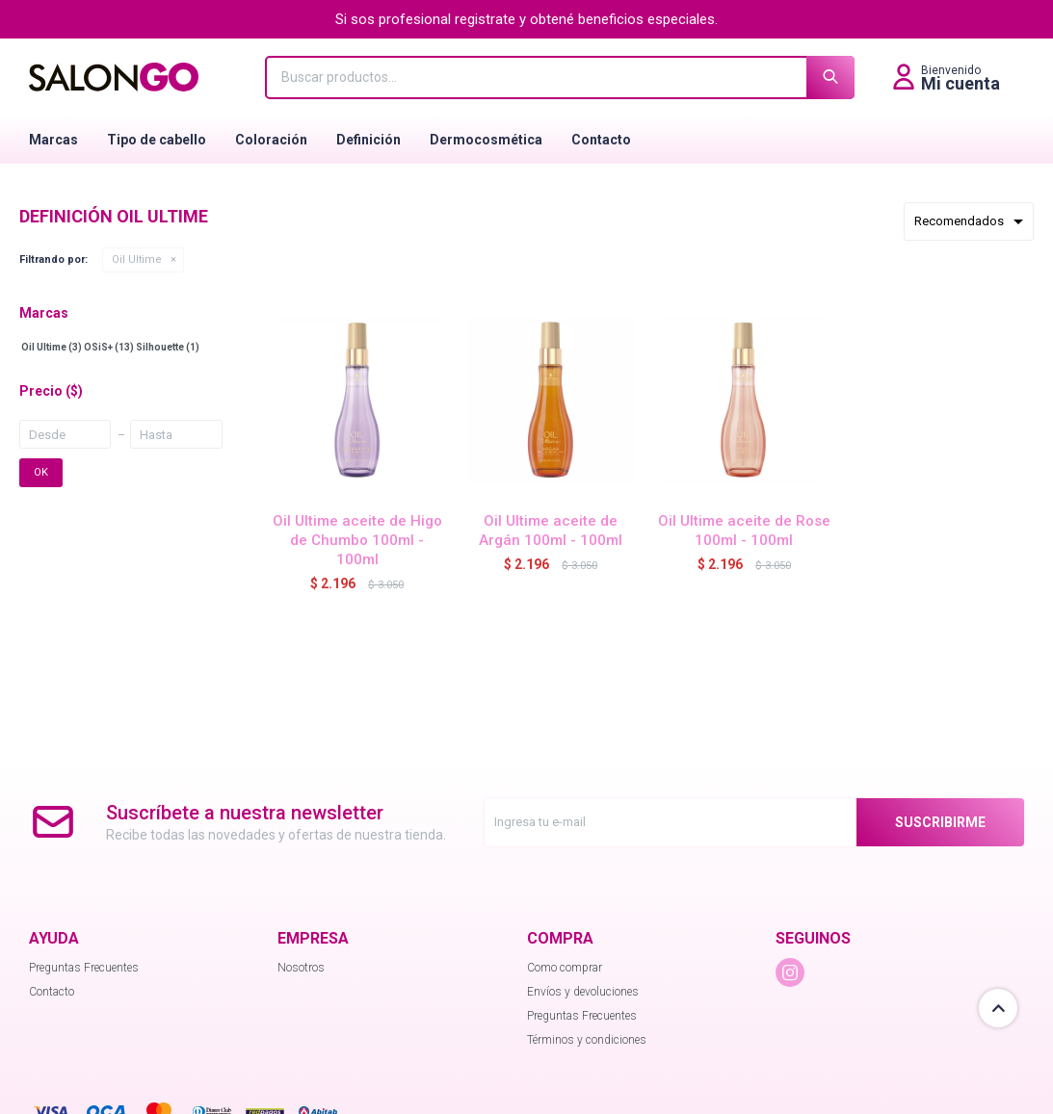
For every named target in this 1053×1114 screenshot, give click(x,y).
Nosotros (301, 967)
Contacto (601, 139)
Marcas (53, 139)
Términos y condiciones (586, 1040)
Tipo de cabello (156, 139)
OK (41, 472)
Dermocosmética (486, 139)
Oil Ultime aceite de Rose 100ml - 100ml (744, 530)
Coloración (271, 139)
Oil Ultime (137, 259)
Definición (368, 139)
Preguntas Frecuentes (84, 967)
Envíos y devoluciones (583, 991)
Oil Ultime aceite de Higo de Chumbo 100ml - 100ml (357, 540)
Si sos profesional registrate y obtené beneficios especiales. (526, 19)
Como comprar (564, 967)
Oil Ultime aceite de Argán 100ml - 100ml (550, 530)
